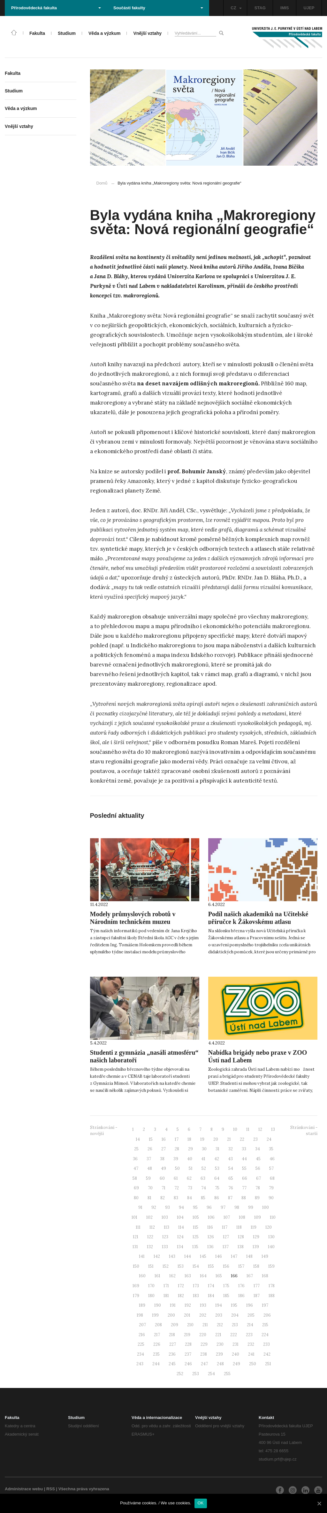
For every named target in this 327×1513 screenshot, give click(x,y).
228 (188, 1344)
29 (190, 1149)
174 (211, 1285)
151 (151, 1266)
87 (230, 1198)
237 (188, 1354)
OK (201, 1503)
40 (189, 1159)
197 (265, 1305)
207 (142, 1325)
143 (172, 1256)
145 (203, 1256)
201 (187, 1315)
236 (172, 1354)
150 (136, 1266)
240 (235, 1354)
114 (181, 1227)
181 (166, 1295)
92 (153, 1207)
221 (218, 1334)
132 (150, 1246)
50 (177, 1168)
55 (244, 1168)
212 (220, 1325)
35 (271, 1149)
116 (210, 1227)
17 (177, 1139)
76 (230, 1188)
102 (149, 1217)
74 (203, 1188)
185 (226, 1295)
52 (204, 1168)
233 (266, 1344)
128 (241, 1237)
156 (226, 1266)
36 (135, 1159)
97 (223, 1207)
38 (162, 1159)
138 (241, 1246)
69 (136, 1188)
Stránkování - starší (303, 1130)
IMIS (284, 7)
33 (244, 1149)
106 (211, 1217)
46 (272, 1159)
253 (195, 1373)
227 (172, 1344)
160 (142, 1276)
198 (140, 1315)
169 (136, 1285)
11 (247, 1129)
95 (195, 1207)
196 (249, 1305)
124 (180, 1237)
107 (227, 1217)
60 (162, 1178)
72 (176, 1188)
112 (152, 1227)
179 (136, 1295)
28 (177, 1149)
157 (241, 1266)
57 (271, 1168)
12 (260, 1129)
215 (265, 1325)
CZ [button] (236, 7)
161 (157, 1276)
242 (266, 1354)
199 (155, 1315)
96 (209, 1207)
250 (252, 1364)
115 (195, 1227)
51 (191, 1168)
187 (257, 1295)
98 (236, 1207)
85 (203, 1198)
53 (217, 1168)
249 (236, 1364)
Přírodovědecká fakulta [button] (56, 7)
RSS (50, 1488)
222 (233, 1334)
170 (151, 1285)
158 (256, 1266)
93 (167, 1207)
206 (267, 1315)
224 (265, 1334)
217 (157, 1334)
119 (253, 1227)
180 (151, 1295)
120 (268, 1227)
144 (187, 1256)
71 (163, 1188)
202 (202, 1315)
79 (271, 1188)
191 (173, 1305)
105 (196, 1217)
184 (211, 1295)
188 (272, 1295)
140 (271, 1246)
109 (257, 1217)
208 (158, 1325)
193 (203, 1305)
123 (165, 1237)
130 (271, 1237)
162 (172, 1276)
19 (202, 1139)
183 (196, 1295)
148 (249, 1256)
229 (204, 1344)
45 (258, 1159)
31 (217, 1149)
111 (138, 1227)
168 (265, 1276)
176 (241, 1285)
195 (234, 1305)
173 (196, 1285)
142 (157, 1256)
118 (239, 1227)
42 (216, 1159)
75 (217, 1188)
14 (138, 1139)
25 (136, 1149)
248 (220, 1364)
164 (203, 1276)
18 (189, 1139)
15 (151, 1139)
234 (140, 1354)
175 (226, 1285)
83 (176, 1198)
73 (190, 1188)
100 (265, 1207)
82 (162, 1198)
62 (189, 1178)
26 (150, 1149)
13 (273, 1129)
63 (203, 1178)
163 (188, 1276)
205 (251, 1315)
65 (230, 1178)
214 (250, 1325)
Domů (102, 183)
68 (272, 1178)
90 (271, 1198)
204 (235, 1315)
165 (219, 1276)
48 (149, 1168)
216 (142, 1334)
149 (265, 1256)
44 (244, 1159)
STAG (260, 7)
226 (156, 1344)
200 (171, 1315)
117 (224, 1227)
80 (136, 1198)
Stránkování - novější (103, 1130)
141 (142, 1256)
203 (218, 1315)
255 (227, 1373)
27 (163, 1149)
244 (156, 1364)
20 (215, 1139)
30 (204, 1149)
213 (235, 1325)
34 (257, 1149)
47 (135, 1168)
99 (250, 1207)
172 (181, 1285)
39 (175, 1159)
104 (180, 1217)
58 (135, 1178)
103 (165, 1217)
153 (181, 1266)
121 (135, 1237)
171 (166, 1285)
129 (256, 1237)
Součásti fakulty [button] (158, 7)
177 (257, 1285)
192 (188, 1305)
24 (269, 1139)
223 (249, 1334)
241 (251, 1354)
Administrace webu (24, 1488)
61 (176, 1178)
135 (195, 1246)
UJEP (309, 7)
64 (216, 1178)
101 (134, 1217)
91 (140, 1207)
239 (219, 1354)
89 (257, 1198)
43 (230, 1159)
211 (205, 1325)
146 (218, 1256)
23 (255, 1139)
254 (211, 1373)
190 (157, 1305)
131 (135, 1246)
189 (142, 1305)
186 (241, 1295)
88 (243, 1198)
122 (150, 1237)
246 (188, 1364)
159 (271, 1266)
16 (164, 1139)
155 (211, 1266)
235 (156, 1354)
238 (203, 1354)
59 (148, 1178)
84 (189, 1198)
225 (141, 1344)
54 (230, 1168)
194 (218, 1305)
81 (149, 1198)
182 (181, 1295)
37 (149, 1159)
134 (180, 1246)
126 (211, 1237)
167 (250, 1276)
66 (244, 1178)
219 (187, 1334)
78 (257, 1188)
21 (229, 1139)
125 (196, 1237)
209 (174, 1325)
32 (230, 1149)
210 (190, 1325)
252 (180, 1373)
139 (256, 1246)
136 (210, 1246)
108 (242, 1217)
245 (172, 1364)
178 (272, 1285)
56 (257, 1168)
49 (163, 1168)
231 (235, 1344)
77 (244, 1188)
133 (165, 1246)
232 (250, 1344)
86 (216, 1198)
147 (234, 1256)
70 (150, 1188)
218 (172, 1334)
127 (226, 1237)
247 (204, 1364)
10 (235, 1129)
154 (196, 1266)
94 (181, 1207)
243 (139, 1364)
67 (258, 1178)
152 (166, 1266)
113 (166, 1227)
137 (226, 1246)
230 (220, 1344)
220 (202, 1334)
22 (242, 1139)
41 (203, 1159)
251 (268, 1364)
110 (273, 1217)
